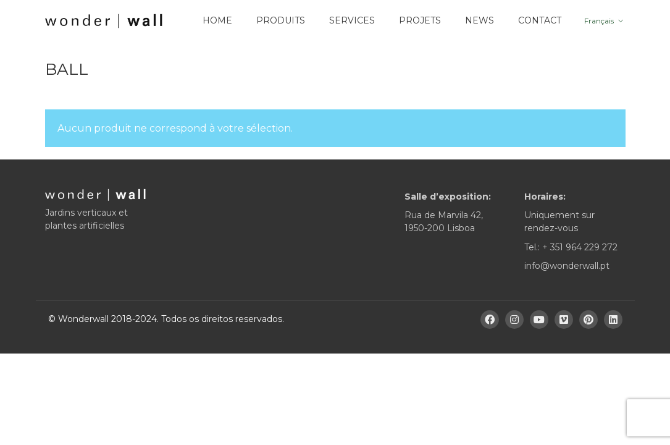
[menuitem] (602, 21)
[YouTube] (539, 319)
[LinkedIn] (613, 319)
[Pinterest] (588, 319)
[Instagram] (514, 319)
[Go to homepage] (103, 21)
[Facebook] (489, 319)
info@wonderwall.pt (566, 265)
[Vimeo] (564, 319)
